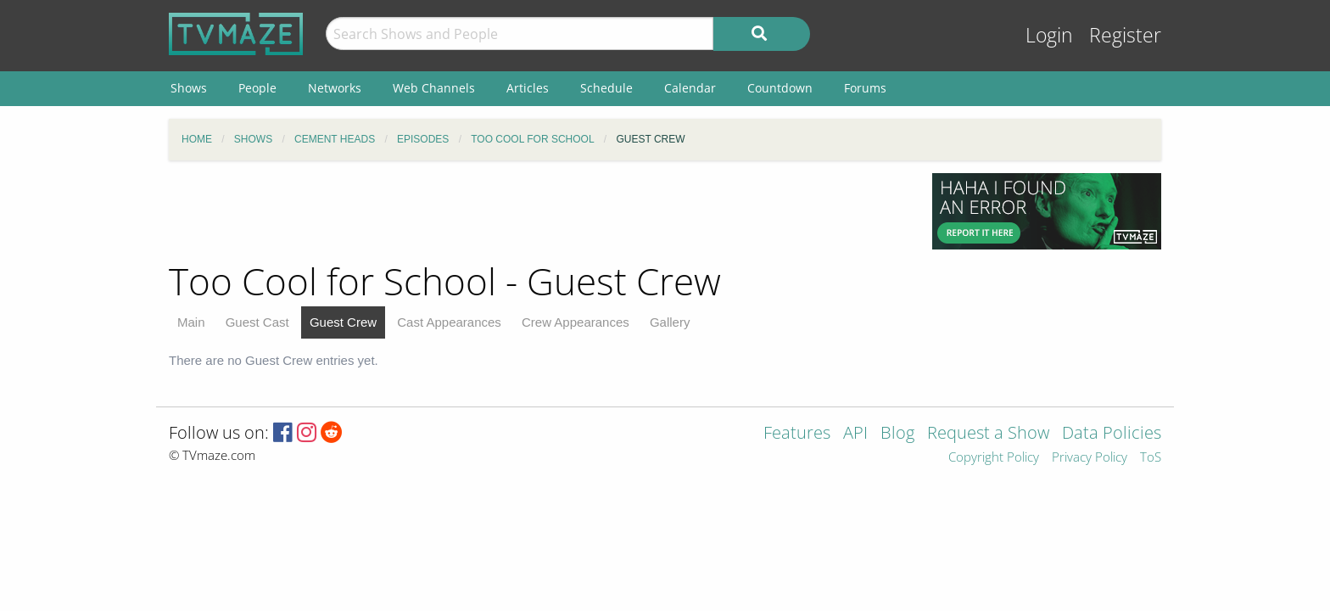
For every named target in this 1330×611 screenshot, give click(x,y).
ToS (1150, 458)
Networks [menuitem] (334, 88)
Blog (897, 434)
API (855, 434)
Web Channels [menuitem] (434, 88)
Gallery (670, 322)
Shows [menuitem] (188, 88)
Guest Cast (257, 322)
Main (191, 322)
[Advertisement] (538, 211)
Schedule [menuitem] (606, 88)
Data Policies (1111, 434)
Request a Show (988, 434)
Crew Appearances (575, 322)
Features (796, 434)
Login (1049, 35)
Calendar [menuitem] (690, 88)
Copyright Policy (993, 458)
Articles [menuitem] (527, 88)
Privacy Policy (1089, 458)
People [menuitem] (257, 88)
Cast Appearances (449, 322)
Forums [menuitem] (865, 88)
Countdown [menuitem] (780, 88)
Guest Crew (343, 322)
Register (1125, 35)
